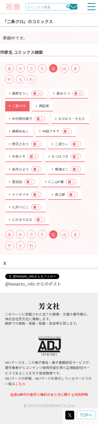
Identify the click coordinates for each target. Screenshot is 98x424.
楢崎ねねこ (19, 131)
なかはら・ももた (70, 118)
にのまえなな (27, 219)
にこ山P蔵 (60, 181)
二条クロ (17, 105)
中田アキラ (55, 131)
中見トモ (23, 156)
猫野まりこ (26, 93)
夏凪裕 (22, 181)
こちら (20, 383)
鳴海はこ (66, 169)
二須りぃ (66, 144)
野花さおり (25, 144)
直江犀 (65, 194)
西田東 (42, 105)
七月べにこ (25, 207)
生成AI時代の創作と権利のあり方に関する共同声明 (49, 394)
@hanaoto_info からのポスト (33, 284)
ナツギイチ (25, 194)
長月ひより (25, 169)
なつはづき (65, 156)
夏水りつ (69, 93)
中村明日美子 (27, 118)
